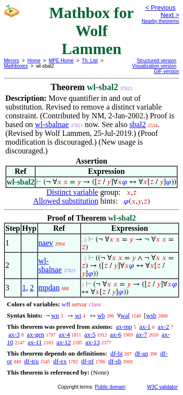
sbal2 (137, 124)
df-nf (87, 361)
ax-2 (163, 326)
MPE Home (61, 60)
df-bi (116, 353)
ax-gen (35, 334)
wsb (151, 315)
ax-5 (90, 334)
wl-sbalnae (51, 124)
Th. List (90, 60)
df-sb (115, 361)
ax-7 (141, 334)
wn (55, 315)
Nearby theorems (160, 21)
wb (101, 315)
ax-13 (92, 342)
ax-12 (64, 342)
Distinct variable (72, 192)
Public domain (110, 387)
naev (46, 243)
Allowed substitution (66, 201)
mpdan (49, 287)
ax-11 (35, 342)
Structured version (156, 60)
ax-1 (145, 326)
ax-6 (116, 334)
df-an (141, 353)
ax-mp (124, 326)
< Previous (160, 7)
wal (125, 315)
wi (78, 315)
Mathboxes (16, 66)
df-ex (59, 361)
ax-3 (14, 334)
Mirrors (11, 60)
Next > (170, 15)
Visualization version (154, 66)
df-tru (31, 361)
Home (34, 60)
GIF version (166, 71)
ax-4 (64, 334)
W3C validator (162, 387)
